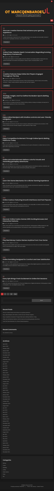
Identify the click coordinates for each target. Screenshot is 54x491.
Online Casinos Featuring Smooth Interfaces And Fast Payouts (24, 200)
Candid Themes (40, 487)
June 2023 (5, 411)
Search (41, 301)
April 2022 (5, 442)
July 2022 (5, 435)
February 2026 (6, 349)
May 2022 (5, 440)
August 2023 (6, 407)
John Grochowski (14, 35)
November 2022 (6, 427)
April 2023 (5, 416)
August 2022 (6, 433)
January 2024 (6, 396)
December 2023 (6, 398)
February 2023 (6, 420)
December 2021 (6, 451)
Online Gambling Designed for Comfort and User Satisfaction (27, 261)
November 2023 (6, 400)
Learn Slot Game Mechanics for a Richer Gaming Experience (26, 180)
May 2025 (5, 369)
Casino (4, 114)
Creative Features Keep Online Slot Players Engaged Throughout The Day (24, 75)
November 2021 (6, 453)
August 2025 (6, 363)
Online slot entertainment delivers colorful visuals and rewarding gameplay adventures (24, 160)
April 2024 (5, 389)
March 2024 (5, 391)
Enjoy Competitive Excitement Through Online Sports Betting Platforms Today (27, 139)
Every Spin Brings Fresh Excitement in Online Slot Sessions (25, 280)
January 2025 (6, 378)
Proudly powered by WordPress (18, 487)
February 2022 (6, 446)
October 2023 (6, 402)
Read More (6, 42)
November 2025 (6, 356)
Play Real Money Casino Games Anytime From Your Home (26, 242)
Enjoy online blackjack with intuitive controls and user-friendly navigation (24, 118)
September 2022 (6, 431)
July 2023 (5, 409)
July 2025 (5, 365)
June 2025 (5, 367)
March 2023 (5, 418)
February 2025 (6, 376)
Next (15, 295)
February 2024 (6, 394)
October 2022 (6, 429)
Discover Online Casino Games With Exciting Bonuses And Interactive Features (26, 222)
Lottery (4, 471)
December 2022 (6, 424)
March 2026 (5, 347)
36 (11, 295)
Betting (4, 93)
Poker (4, 49)
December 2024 (6, 380)
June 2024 (5, 387)
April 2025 (5, 371)
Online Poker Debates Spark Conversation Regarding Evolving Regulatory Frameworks (24, 53)
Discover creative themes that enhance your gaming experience (24, 31)
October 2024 (6, 383)
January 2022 (6, 449)
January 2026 (6, 352)
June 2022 (5, 438)
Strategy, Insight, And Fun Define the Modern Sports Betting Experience (26, 97)
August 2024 (6, 385)
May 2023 (5, 413)
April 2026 (5, 345)
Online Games (6, 473)
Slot (4, 28)
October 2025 (6, 358)
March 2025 (5, 374)
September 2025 (6, 360)
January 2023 (6, 422)
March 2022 (5, 444)
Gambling (5, 469)
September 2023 (6, 405)
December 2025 (6, 354)
